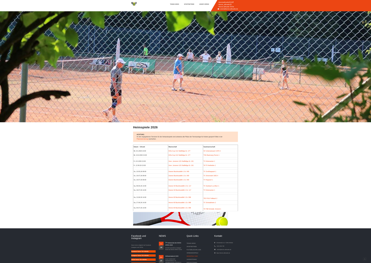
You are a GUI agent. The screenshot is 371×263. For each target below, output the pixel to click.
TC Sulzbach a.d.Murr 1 (211, 186)
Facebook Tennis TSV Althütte (139, 251)
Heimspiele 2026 (192, 256)
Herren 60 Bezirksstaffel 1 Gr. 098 (180, 197)
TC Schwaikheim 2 (209, 202)
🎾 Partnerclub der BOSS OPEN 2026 (173, 244)
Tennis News (174, 4)
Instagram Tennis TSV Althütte (140, 255)
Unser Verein (204, 4)
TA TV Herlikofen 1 (209, 165)
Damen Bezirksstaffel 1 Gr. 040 (179, 171)
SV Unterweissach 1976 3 (212, 151)
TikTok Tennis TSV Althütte (139, 259)
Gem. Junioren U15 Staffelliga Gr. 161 (181, 161)
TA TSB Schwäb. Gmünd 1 (212, 209)
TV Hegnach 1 (208, 180)
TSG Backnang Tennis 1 (211, 155)
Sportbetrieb (189, 4)
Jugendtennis (192, 259)
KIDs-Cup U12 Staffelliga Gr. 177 (179, 151)
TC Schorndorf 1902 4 (210, 175)
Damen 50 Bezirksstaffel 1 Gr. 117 (180, 186)
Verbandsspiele (192, 253)
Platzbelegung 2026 (194, 249)
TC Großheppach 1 (209, 171)
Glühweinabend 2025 (171, 256)
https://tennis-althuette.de (223, 253)
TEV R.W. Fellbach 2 (210, 198)
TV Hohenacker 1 (209, 161)
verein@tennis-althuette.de (229, 9)
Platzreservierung (142, 139)
